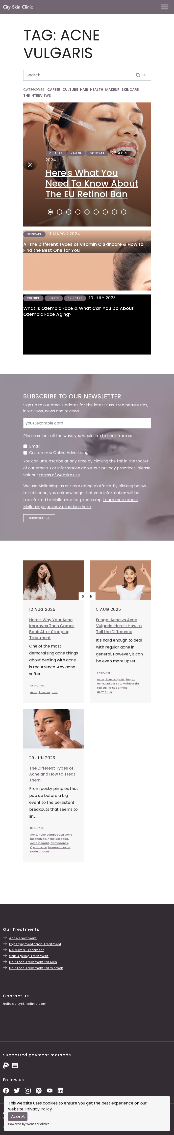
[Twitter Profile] (17, 1090)
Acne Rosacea (58, 839)
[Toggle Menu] (165, 6)
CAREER (53, 89)
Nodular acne (40, 851)
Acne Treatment (23, 938)
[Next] (28, 164)
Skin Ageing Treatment (29, 956)
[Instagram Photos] (28, 1090)
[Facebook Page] (6, 1090)
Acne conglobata (51, 835)
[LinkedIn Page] (60, 1090)
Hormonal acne (59, 847)
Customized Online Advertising (58, 452)
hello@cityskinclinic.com (25, 1004)
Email (34, 446)
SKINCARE (130, 89)
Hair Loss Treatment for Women (36, 968)
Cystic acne (38, 847)
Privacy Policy (38, 1109)
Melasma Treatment (26, 950)
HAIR (84, 89)
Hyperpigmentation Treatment (35, 944)
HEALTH (96, 89)
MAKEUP (112, 89)
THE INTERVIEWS (37, 95)
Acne (33, 692)
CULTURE (70, 89)
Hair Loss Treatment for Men (33, 962)
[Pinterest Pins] (39, 1090)
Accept (18, 1116)
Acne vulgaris (48, 692)
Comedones (59, 843)
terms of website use (59, 475)
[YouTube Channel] (49, 1090)
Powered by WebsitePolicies (28, 1124)
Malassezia (113, 683)
